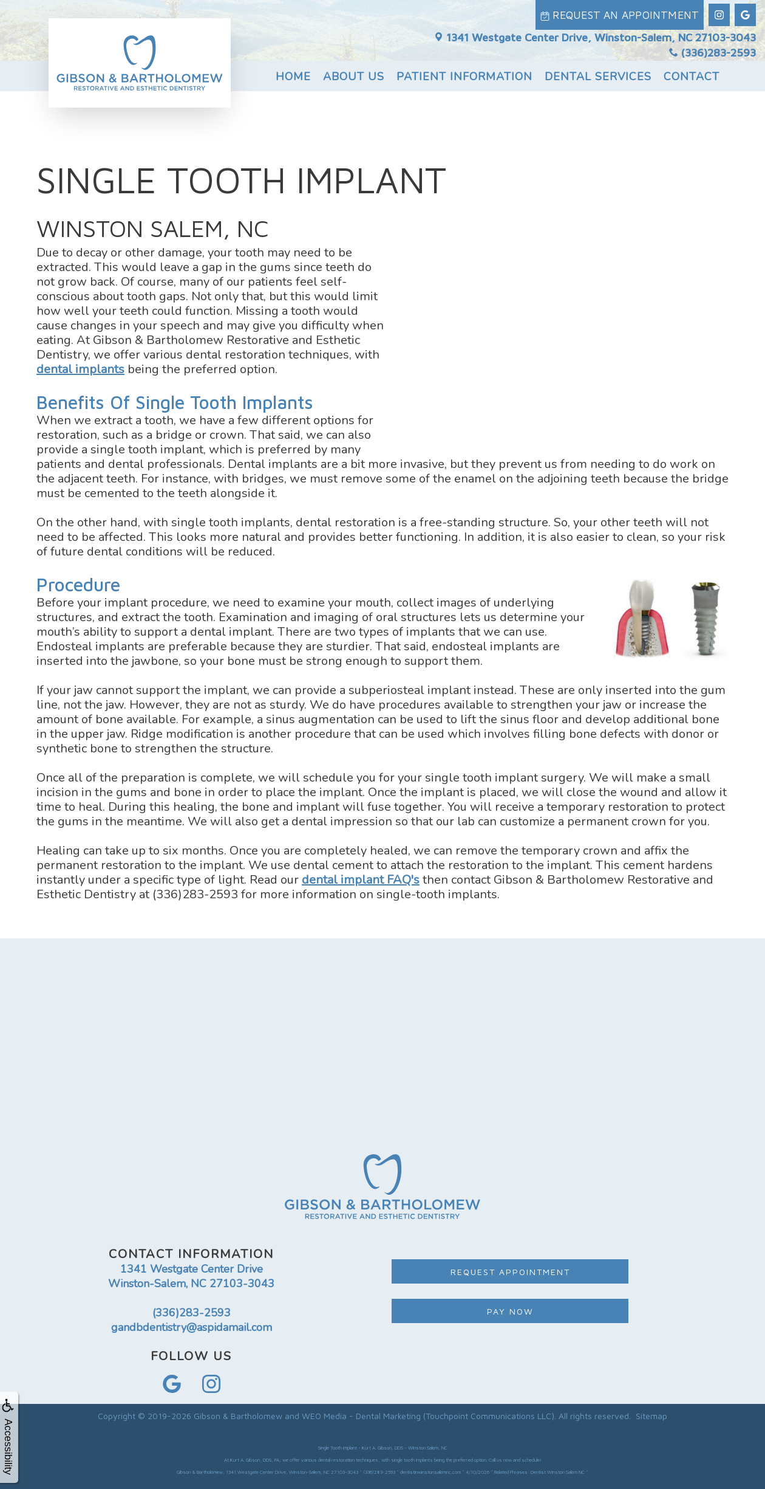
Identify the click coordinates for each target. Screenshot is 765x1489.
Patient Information (464, 71)
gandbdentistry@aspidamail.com (191, 1327)
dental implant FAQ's (361, 880)
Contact (691, 71)
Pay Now (510, 1311)
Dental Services (598, 71)
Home (293, 71)
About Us (353, 71)
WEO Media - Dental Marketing (361, 1416)
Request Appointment (510, 1272)
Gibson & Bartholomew (238, 1416)
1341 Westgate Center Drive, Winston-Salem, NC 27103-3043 (595, 32)
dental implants (80, 369)
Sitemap (651, 1416)
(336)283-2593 (712, 47)
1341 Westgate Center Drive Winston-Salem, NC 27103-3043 (191, 1276)
